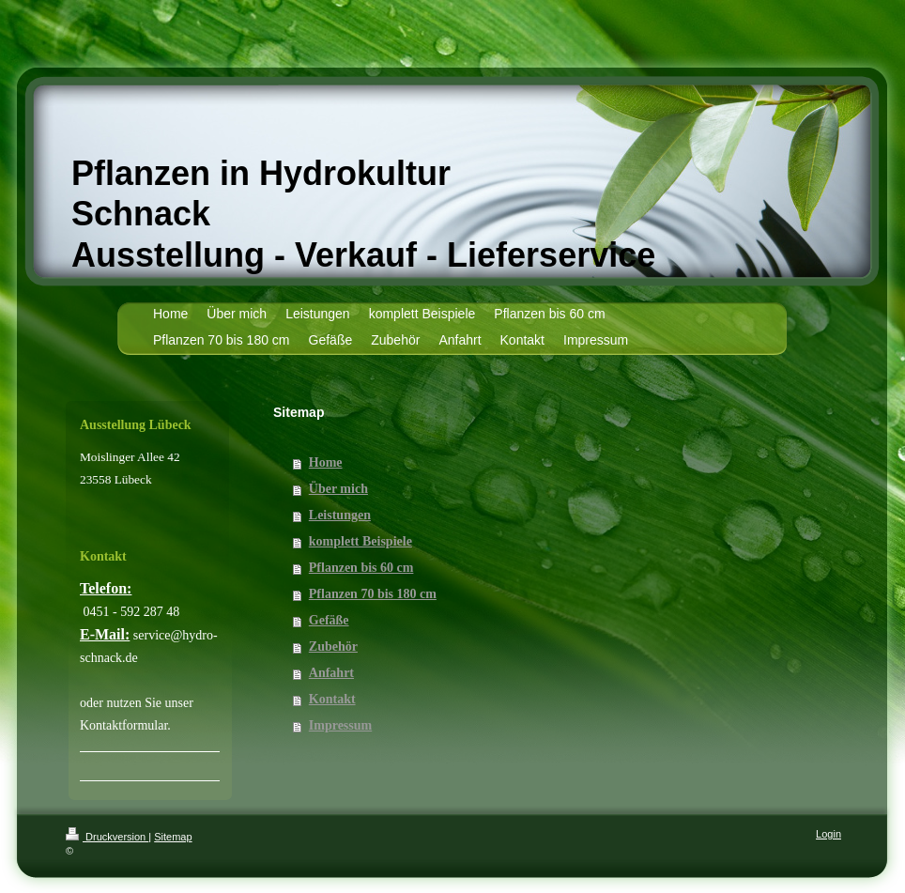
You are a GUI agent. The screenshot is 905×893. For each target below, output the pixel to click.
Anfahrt (331, 673)
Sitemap (173, 836)
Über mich (338, 489)
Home (326, 462)
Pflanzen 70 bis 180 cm (373, 594)
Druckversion (107, 836)
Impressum (340, 725)
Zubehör (333, 646)
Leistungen (340, 515)
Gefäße (329, 620)
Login (828, 833)
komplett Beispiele (360, 541)
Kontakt (332, 699)
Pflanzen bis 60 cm (361, 568)
